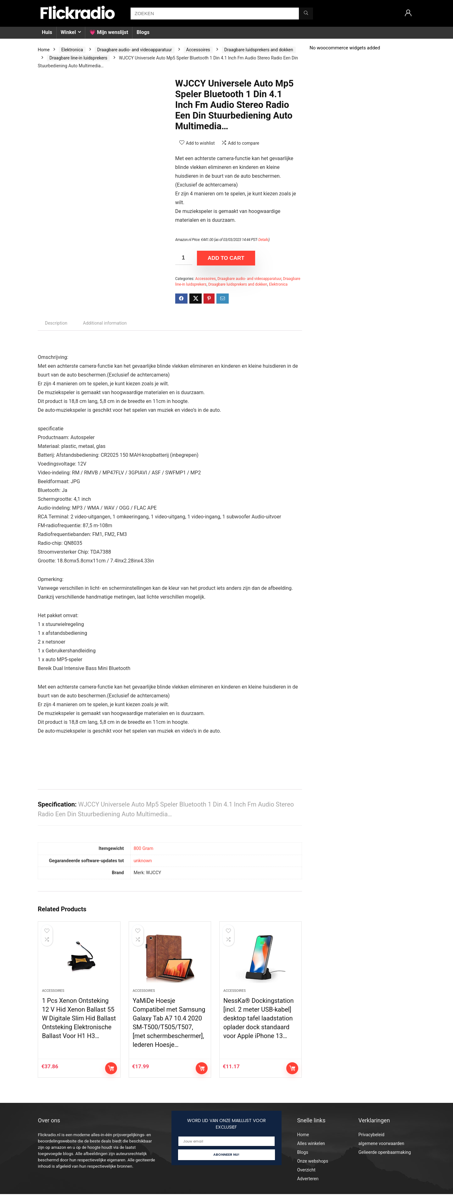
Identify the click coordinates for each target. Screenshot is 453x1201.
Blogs (143, 32)
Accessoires (198, 49)
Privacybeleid (371, 1141)
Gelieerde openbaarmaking (384, 1159)
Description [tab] (56, 323)
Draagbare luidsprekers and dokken (258, 49)
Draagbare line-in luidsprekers (78, 57)
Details (263, 239)
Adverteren (307, 1185)
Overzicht (306, 1176)
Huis (47, 32)
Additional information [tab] (105, 323)
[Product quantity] (183, 258)
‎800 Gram (144, 848)
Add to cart (226, 258)
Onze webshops (312, 1167)
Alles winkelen (311, 1150)
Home (44, 49)
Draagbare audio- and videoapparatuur (134, 49)
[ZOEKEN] (306, 14)
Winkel (68, 32)
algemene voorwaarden (381, 1150)
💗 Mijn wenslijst (108, 32)
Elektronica (72, 49)
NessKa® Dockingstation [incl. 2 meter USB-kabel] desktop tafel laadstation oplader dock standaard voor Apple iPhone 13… (258, 1025)
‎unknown (143, 860)
